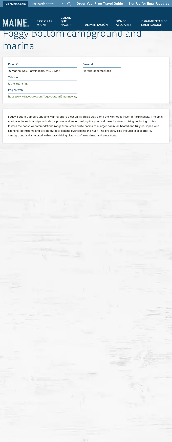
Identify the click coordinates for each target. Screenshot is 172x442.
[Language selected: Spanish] (53, 4)
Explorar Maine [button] (44, 23)
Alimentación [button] (96, 25)
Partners (38, 4)
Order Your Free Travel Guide (99, 4)
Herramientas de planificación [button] (153, 23)
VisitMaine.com (15, 4)
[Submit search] (69, 3)
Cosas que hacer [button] (65, 21)
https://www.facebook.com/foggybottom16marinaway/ (42, 96)
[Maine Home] (16, 23)
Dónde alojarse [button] (123, 23)
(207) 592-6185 (18, 83)
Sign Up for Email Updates (148, 4)
